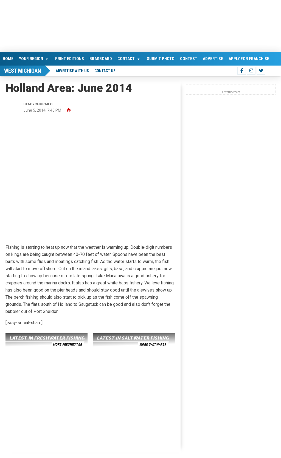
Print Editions (69, 58)
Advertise (213, 58)
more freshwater (67, 344)
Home (8, 58)
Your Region (31, 58)
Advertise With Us (72, 71)
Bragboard (100, 58)
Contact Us (105, 71)
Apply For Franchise (249, 58)
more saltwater (153, 344)
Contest (188, 58)
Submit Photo (161, 58)
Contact (126, 58)
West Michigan (22, 70)
